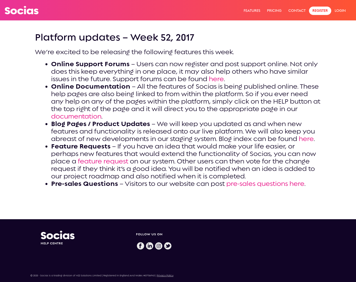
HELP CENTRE (52, 243)
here (216, 79)
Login (340, 10)
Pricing (274, 10)
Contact (297, 10)
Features (252, 10)
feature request (104, 161)
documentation (76, 116)
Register (320, 10)
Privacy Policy (165, 275)
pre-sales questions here (265, 184)
